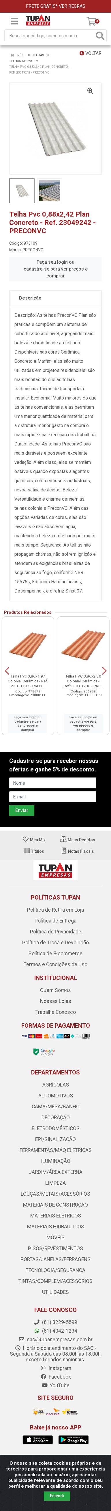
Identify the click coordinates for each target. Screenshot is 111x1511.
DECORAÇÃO (56, 1117)
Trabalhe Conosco (55, 1012)
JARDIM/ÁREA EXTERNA (55, 1172)
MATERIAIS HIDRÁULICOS (55, 1227)
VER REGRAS (72, 6)
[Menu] (14, 21)
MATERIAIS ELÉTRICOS (55, 1216)
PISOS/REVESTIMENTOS (55, 1248)
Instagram (55, 1368)
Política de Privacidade (55, 932)
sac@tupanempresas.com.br (55, 1339)
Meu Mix (34, 839)
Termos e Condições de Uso (55, 964)
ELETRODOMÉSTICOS (56, 1128)
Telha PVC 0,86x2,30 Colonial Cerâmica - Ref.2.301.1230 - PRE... (83, 681)
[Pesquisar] (100, 36)
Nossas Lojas (55, 1001)
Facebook (55, 1377)
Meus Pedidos (77, 839)
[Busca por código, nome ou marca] (49, 36)
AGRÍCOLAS (55, 1085)
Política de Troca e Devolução (55, 942)
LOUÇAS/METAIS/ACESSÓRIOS (55, 1194)
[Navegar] (7, 671)
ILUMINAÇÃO (55, 1161)
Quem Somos (55, 990)
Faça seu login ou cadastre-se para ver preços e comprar (56, 269)
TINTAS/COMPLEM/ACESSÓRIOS (55, 1281)
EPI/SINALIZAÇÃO (55, 1139)
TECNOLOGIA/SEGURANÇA (55, 1270)
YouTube (55, 1385)
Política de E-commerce (55, 953)
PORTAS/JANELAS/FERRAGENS (55, 1259)
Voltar (90, 53)
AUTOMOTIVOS (55, 1096)
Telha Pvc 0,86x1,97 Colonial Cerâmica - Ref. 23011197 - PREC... (28, 681)
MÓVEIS (55, 1237)
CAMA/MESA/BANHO (56, 1106)
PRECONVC (32, 250)
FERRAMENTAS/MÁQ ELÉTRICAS (56, 1150)
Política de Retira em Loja (55, 910)
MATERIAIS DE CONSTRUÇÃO (55, 1205)
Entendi (57, 1495)
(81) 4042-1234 (55, 1331)
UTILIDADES (55, 1292)
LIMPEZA (55, 1183)
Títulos (33, 851)
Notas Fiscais (77, 851)
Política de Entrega (55, 921)
